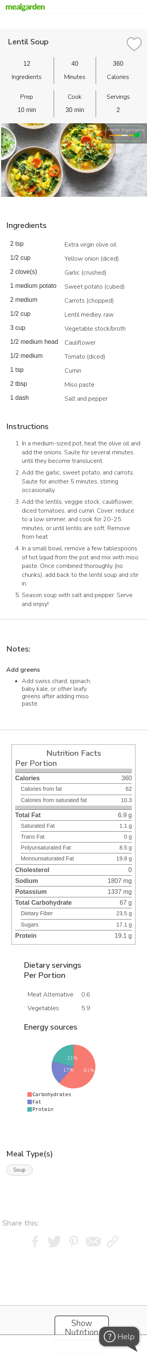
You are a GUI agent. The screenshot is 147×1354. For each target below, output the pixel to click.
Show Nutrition (81, 1327)
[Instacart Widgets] (73, 1299)
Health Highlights (125, 129)
